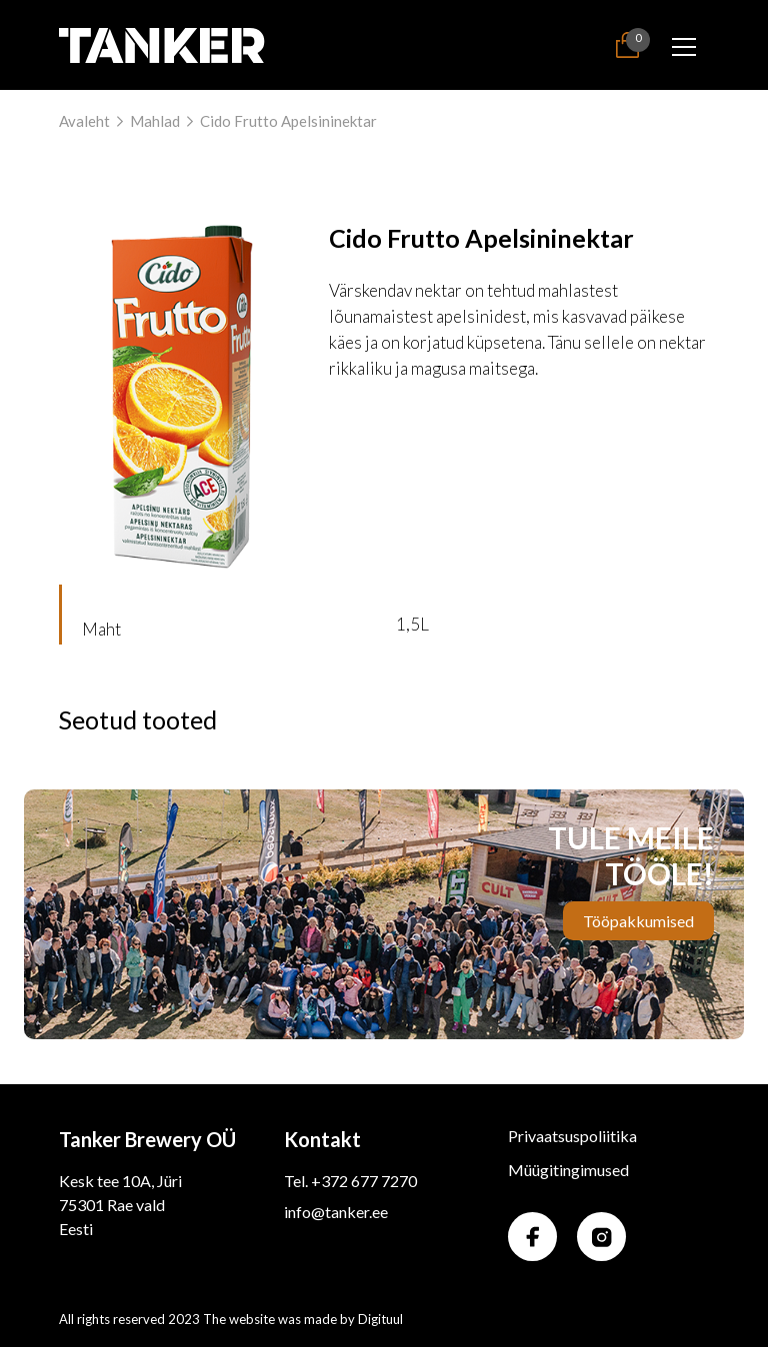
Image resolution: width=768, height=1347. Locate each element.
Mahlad (155, 121)
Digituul (380, 1319)
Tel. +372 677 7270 (350, 1180)
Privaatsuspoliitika (572, 1135)
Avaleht (84, 121)
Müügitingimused (568, 1169)
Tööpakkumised (638, 920)
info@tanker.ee (336, 1211)
